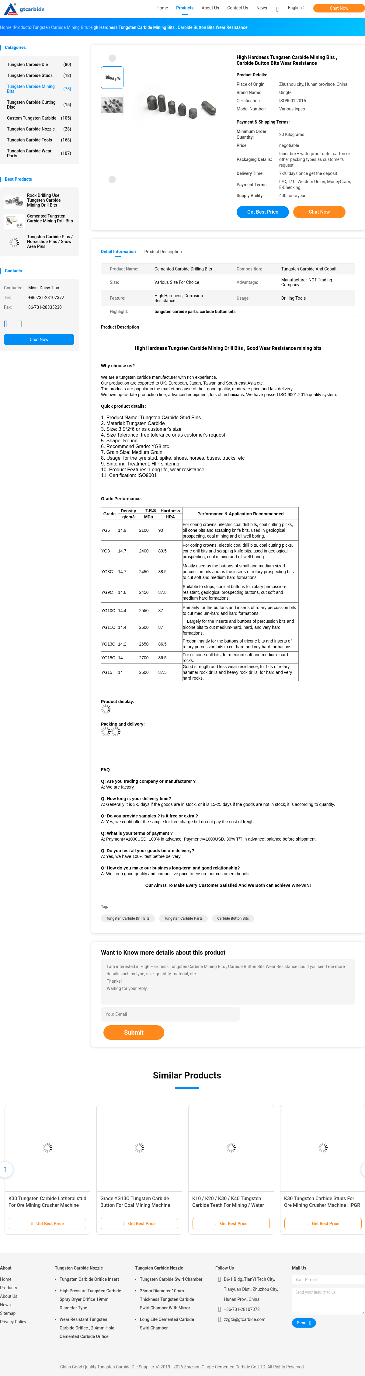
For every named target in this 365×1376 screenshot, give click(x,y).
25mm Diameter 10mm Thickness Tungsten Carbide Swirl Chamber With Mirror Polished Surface (167, 1300)
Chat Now (339, 8)
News (5, 1304)
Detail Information (118, 251)
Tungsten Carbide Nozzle (39, 129)
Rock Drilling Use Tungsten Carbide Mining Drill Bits (44, 200)
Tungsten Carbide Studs (39, 75)
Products (8, 1287)
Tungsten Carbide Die (39, 64)
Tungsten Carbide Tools (39, 140)
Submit (134, 1032)
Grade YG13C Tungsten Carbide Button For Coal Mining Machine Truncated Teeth (135, 1205)
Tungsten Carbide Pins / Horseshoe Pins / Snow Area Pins (50, 241)
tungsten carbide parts (183, 918)
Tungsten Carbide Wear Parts (39, 153)
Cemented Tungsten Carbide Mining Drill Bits (50, 218)
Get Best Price (262, 212)
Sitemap (8, 1313)
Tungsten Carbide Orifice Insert (89, 1279)
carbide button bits (233, 918)
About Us (8, 1296)
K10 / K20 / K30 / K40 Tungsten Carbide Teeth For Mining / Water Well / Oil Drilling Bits (228, 1205)
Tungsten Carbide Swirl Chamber (171, 1279)
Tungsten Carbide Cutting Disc (39, 105)
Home (6, 1279)
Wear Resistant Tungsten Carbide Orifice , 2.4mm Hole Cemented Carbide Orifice (87, 1328)
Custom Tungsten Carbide (39, 118)
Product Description (163, 251)
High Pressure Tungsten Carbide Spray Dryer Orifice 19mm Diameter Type (90, 1299)
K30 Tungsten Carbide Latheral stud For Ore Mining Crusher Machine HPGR (47, 1205)
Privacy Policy (13, 1321)
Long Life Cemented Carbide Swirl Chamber (167, 1323)
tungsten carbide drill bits (128, 918)
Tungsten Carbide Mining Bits (39, 89)
